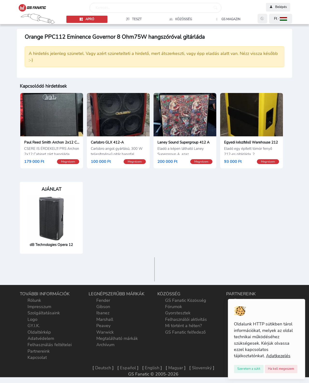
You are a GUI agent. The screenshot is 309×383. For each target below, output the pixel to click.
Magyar (175, 368)
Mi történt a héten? (183, 326)
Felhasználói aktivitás (186, 319)
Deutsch (103, 368)
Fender (103, 300)
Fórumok (173, 307)
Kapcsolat (37, 357)
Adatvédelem (41, 338)
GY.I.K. (34, 326)
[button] (280, 19)
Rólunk (34, 300)
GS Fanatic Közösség (185, 300)
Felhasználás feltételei (50, 345)
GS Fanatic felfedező (185, 332)
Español (128, 368)
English (152, 368)
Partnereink (39, 351)
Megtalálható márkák (117, 338)
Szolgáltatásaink (44, 313)
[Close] (249, 369)
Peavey (103, 326)
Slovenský (202, 368)
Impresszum (39, 307)
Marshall (104, 319)
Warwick (105, 332)
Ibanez (102, 313)
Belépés (278, 7)
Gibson (103, 307)
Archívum (105, 345)
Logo (32, 319)
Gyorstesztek (177, 313)
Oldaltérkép (39, 332)
